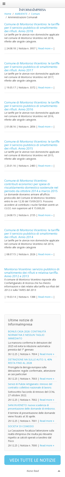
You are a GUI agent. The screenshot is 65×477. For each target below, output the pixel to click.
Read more (44, 48)
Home (7, 13)
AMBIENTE (21, 13)
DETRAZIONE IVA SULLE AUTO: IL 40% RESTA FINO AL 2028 (30, 361)
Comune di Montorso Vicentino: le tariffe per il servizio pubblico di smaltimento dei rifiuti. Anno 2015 (31, 144)
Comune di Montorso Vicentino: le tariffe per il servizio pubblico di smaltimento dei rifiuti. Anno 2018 (31, 27)
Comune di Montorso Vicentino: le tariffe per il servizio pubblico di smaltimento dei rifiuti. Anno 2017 (31, 66)
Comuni (35, 13)
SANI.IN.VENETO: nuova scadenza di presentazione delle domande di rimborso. (31, 406)
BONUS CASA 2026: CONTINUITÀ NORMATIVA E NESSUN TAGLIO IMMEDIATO (27, 335)
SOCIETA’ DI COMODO (21, 426)
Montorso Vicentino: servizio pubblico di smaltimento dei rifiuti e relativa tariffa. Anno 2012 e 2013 (31, 272)
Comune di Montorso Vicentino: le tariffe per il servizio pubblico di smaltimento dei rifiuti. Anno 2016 (31, 105)
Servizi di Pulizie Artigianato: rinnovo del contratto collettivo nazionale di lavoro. (30, 385)
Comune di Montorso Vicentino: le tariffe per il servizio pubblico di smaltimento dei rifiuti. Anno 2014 (31, 233)
